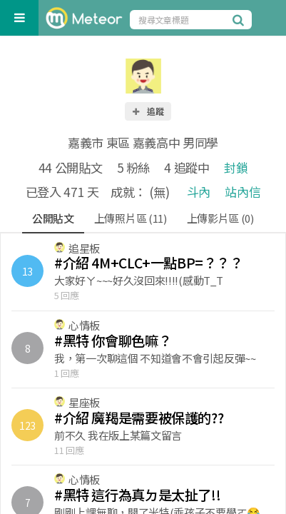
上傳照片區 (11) (130, 218)
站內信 (242, 192)
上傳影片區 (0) (220, 218)
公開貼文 (53, 218)
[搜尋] (240, 19)
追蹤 (147, 111)
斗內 (198, 192)
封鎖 (235, 167)
